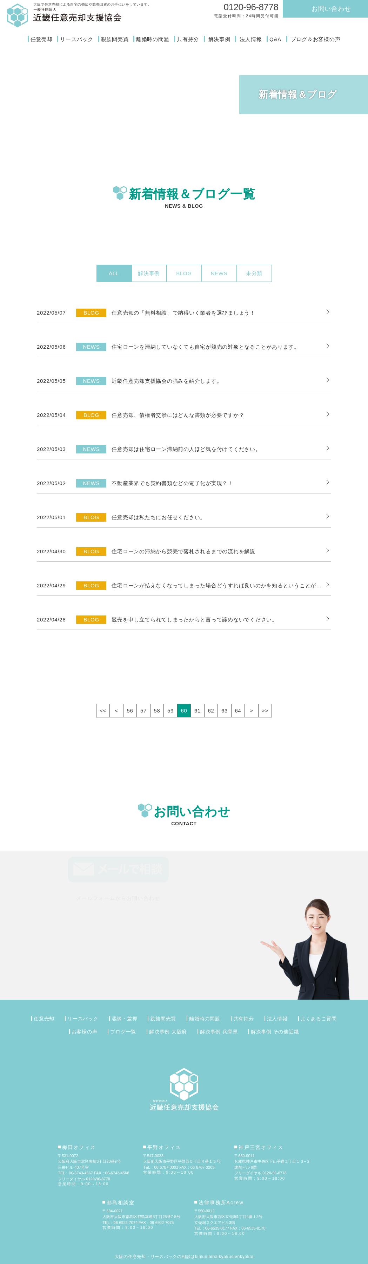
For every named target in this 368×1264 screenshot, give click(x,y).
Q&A (275, 39)
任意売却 (42, 39)
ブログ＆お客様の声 (316, 39)
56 (130, 711)
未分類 (254, 273)
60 (184, 711)
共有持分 (188, 39)
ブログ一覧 (123, 1031)
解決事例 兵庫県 (219, 1031)
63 (224, 711)
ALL (114, 273)
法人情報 (251, 39)
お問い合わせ (331, 8)
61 (197, 711)
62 (211, 711)
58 (157, 711)
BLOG (184, 273)
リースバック (76, 39)
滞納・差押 (125, 1018)
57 (143, 711)
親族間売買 (115, 39)
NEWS (219, 273)
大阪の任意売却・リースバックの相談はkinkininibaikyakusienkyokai (184, 1257)
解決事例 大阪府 (168, 1031)
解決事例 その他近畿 (275, 1031)
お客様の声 (85, 1031)
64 (238, 711)
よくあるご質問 (319, 1018)
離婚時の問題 (152, 39)
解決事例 (219, 39)
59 (170, 711)
